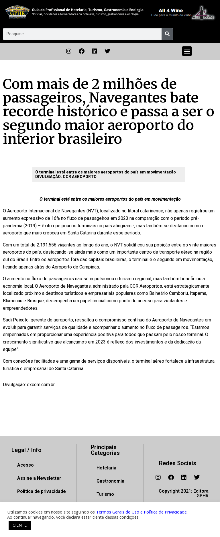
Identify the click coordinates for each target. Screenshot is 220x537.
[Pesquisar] (167, 34)
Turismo (105, 494)
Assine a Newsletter (39, 478)
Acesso (25, 465)
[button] (187, 51)
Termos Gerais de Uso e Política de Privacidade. (142, 512)
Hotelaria (106, 468)
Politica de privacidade (41, 491)
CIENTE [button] (20, 525)
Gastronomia (110, 481)
